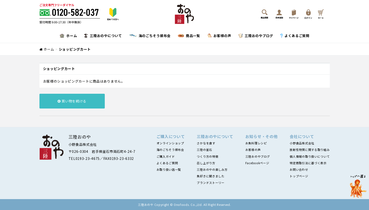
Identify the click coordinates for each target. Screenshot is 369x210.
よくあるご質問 (294, 35)
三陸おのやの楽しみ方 (212, 169)
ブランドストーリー (210, 182)
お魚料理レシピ (256, 143)
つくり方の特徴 (207, 156)
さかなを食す (206, 143)
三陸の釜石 (204, 150)
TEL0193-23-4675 (84, 158)
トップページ (299, 176)
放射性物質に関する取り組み (310, 150)
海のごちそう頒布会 (150, 35)
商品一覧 (189, 35)
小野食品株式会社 (302, 143)
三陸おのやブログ (255, 35)
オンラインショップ (170, 143)
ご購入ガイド (166, 156)
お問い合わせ (299, 169)
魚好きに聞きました (210, 176)
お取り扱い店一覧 (169, 169)
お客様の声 (219, 35)
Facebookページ (257, 163)
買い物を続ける (72, 101)
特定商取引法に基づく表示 (308, 163)
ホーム (68, 35)
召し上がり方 (206, 163)
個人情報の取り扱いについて (310, 156)
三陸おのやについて (103, 35)
